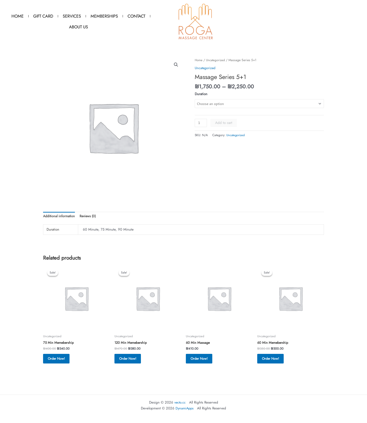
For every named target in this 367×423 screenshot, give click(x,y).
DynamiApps (184, 408)
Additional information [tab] (60, 216)
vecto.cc (180, 402)
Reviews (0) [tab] (90, 216)
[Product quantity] (201, 123)
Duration (201, 94)
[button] (176, 65)
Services (72, 16)
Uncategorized (217, 60)
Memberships (104, 16)
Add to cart (224, 122)
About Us (78, 27)
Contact (136, 16)
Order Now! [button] (59, 360)
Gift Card (43, 16)
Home (17, 16)
